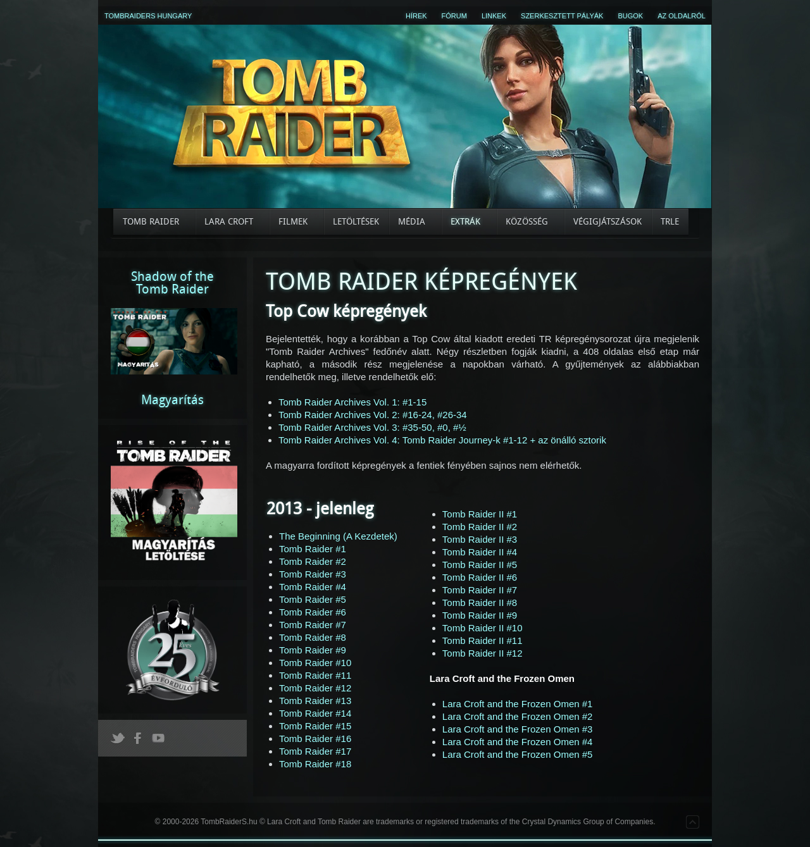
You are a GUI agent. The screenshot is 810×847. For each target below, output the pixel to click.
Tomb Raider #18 (315, 763)
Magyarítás (172, 399)
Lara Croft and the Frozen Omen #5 (517, 754)
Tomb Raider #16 (315, 738)
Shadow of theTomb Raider (172, 283)
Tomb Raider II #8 (479, 602)
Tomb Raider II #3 (479, 539)
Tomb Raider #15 (315, 725)
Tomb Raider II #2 (479, 526)
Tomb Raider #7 (312, 624)
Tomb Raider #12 (315, 688)
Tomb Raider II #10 (482, 627)
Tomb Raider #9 (312, 650)
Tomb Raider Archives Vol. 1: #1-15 (352, 402)
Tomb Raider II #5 (479, 564)
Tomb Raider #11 (315, 675)
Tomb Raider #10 (315, 662)
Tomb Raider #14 (315, 713)
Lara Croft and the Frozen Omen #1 (517, 703)
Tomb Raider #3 (312, 574)
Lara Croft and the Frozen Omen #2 (517, 716)
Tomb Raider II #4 (479, 552)
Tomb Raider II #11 (482, 640)
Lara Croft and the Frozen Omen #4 (517, 741)
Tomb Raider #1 (312, 548)
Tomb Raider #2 (312, 561)
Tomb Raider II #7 (479, 589)
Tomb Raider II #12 (482, 653)
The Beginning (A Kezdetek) (338, 536)
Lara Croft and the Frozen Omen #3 (517, 729)
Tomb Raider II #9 (479, 615)
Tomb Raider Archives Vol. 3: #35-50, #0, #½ (372, 427)
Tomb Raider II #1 (479, 514)
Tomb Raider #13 (315, 700)
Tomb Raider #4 (312, 586)
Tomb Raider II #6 (479, 577)
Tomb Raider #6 (312, 612)
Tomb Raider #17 (315, 751)
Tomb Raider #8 (312, 637)
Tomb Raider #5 (312, 599)
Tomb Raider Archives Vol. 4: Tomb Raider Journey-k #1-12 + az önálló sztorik (442, 440)
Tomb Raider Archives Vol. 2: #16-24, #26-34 (372, 414)
